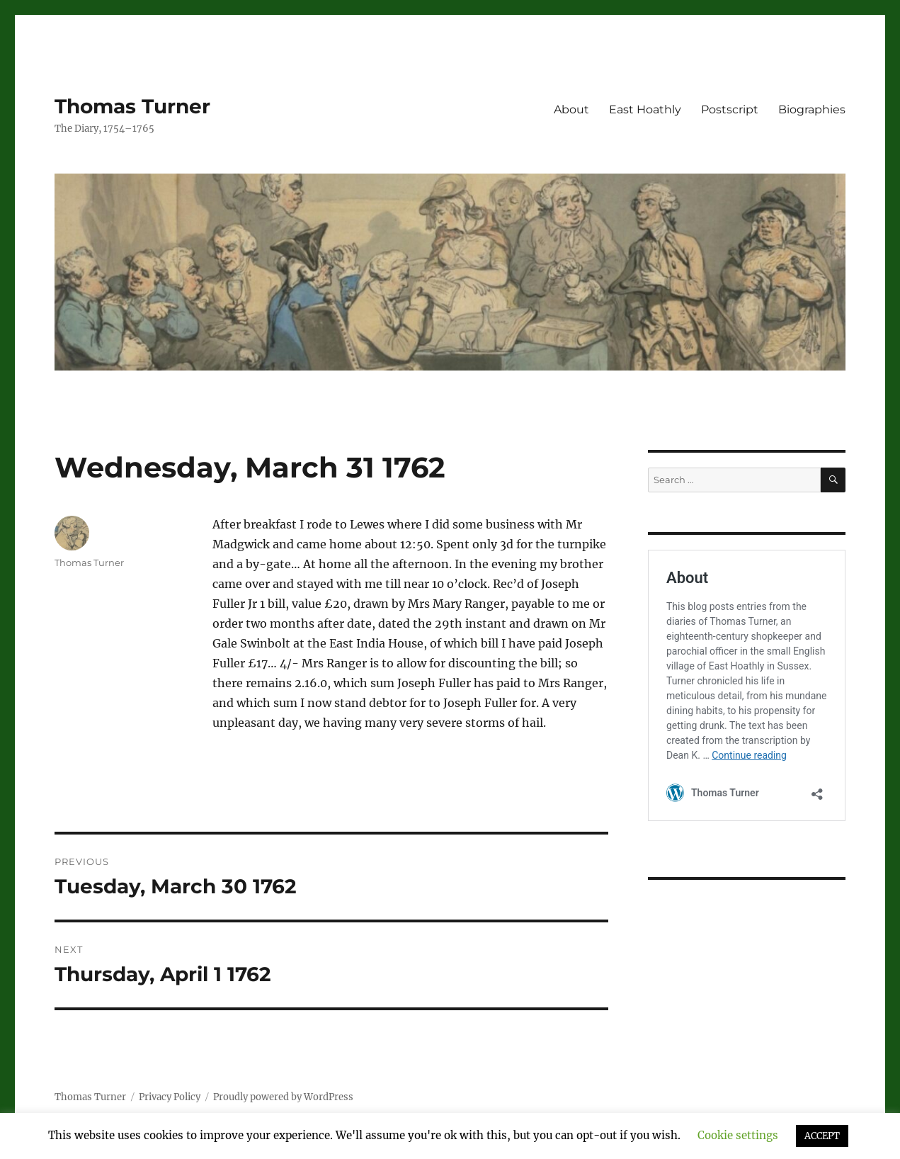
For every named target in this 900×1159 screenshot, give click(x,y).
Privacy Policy (169, 1097)
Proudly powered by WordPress (283, 1097)
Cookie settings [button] (737, 1135)
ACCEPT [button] (822, 1136)
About (571, 109)
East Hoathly (645, 109)
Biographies (811, 109)
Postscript (729, 109)
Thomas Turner (132, 106)
